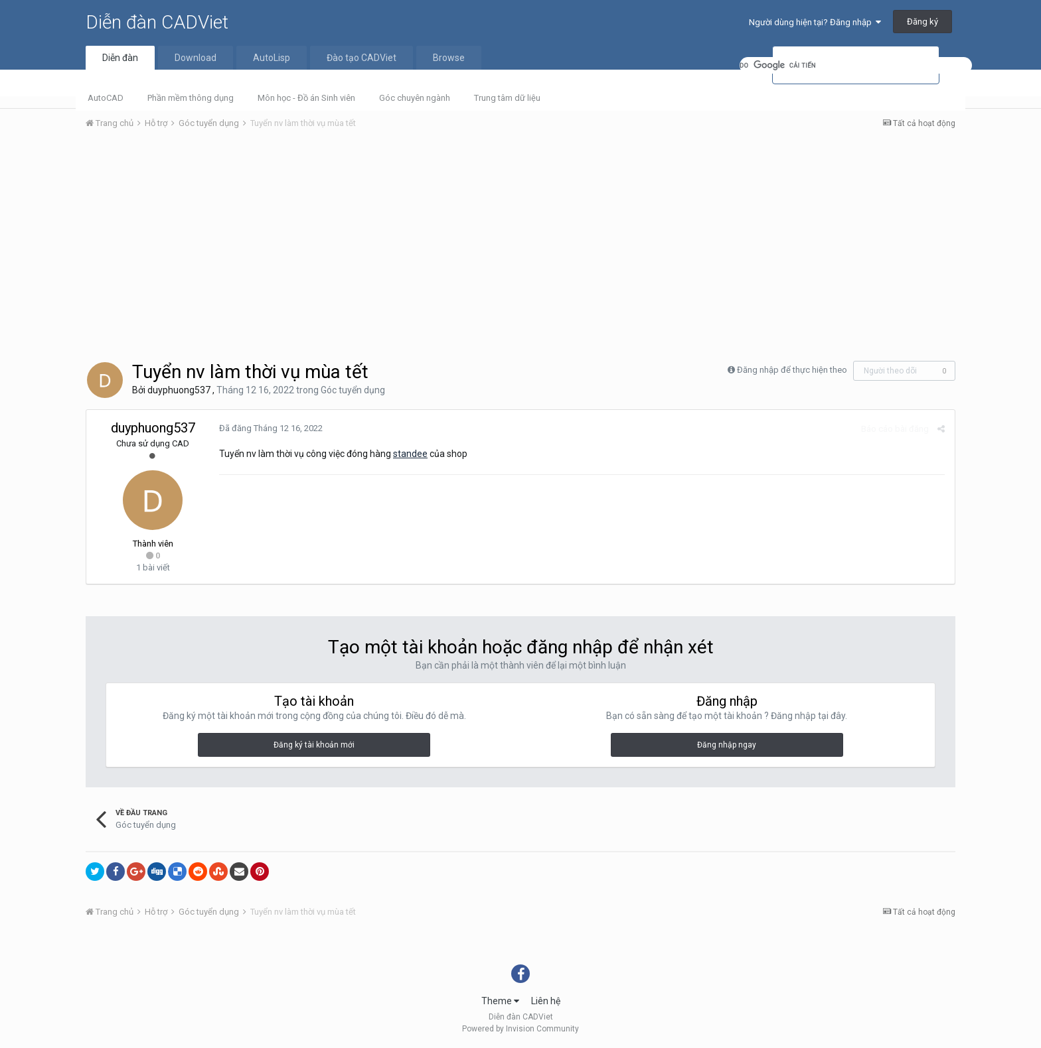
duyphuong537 (178, 390)
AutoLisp (271, 57)
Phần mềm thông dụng (190, 98)
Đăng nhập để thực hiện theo (792, 370)
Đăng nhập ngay (726, 745)
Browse (449, 57)
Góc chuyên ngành (414, 98)
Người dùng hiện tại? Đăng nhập (815, 22)
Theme (500, 1001)
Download (195, 57)
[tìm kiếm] (856, 65)
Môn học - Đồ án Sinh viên (306, 98)
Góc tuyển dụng (353, 390)
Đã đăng (271, 428)
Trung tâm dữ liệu (507, 98)
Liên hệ (545, 1001)
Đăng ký (922, 22)
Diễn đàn (120, 57)
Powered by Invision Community (520, 1028)
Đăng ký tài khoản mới (314, 745)
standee (410, 453)
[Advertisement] (520, 239)
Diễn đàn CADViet (157, 22)
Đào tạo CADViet (361, 57)
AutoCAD (105, 98)
